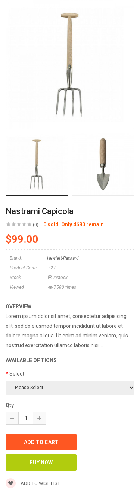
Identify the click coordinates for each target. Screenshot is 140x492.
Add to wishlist (33, 483)
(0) (35, 224)
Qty (10, 405)
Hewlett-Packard (63, 258)
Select (16, 374)
